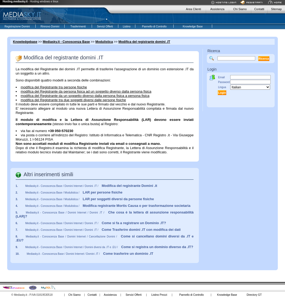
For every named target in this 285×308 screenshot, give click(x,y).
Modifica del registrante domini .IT (144, 42)
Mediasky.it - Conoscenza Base (66, 42)
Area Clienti (193, 9)
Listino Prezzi (159, 294)
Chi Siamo (240, 9)
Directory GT (254, 294)
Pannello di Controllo (191, 294)
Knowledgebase (25, 42)
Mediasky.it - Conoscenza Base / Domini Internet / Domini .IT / (91, 185)
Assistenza (217, 9)
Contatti (259, 9)
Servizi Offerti (134, 294)
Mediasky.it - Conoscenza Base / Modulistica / (74, 192)
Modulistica (104, 42)
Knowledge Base (227, 294)
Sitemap (276, 9)
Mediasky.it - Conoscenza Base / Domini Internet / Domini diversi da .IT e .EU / (109, 247)
